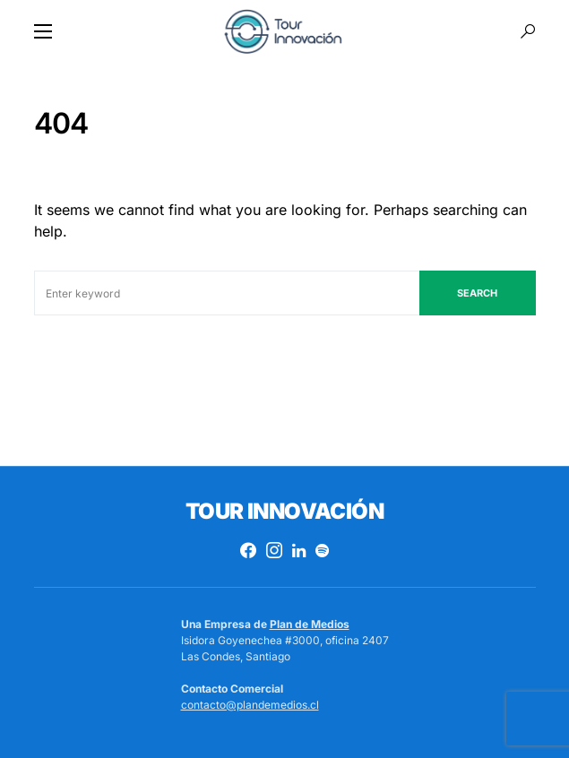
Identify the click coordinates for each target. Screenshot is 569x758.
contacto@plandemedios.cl (250, 704)
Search (477, 293)
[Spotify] (322, 550)
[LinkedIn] (299, 550)
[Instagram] (274, 550)
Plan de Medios (309, 624)
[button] (43, 31)
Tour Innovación (284, 511)
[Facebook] (248, 550)
